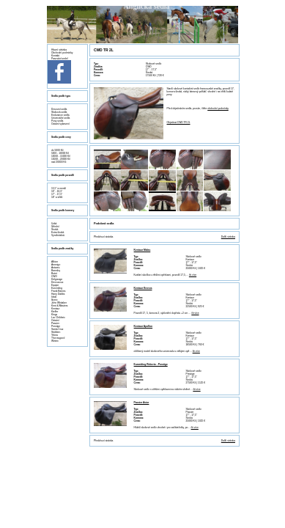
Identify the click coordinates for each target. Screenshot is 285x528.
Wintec (55, 341)
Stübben (55, 332)
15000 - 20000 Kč (60, 159)
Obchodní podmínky (62, 52)
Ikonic (54, 299)
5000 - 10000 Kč (60, 153)
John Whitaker (59, 302)
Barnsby (55, 270)
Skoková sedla (59, 112)
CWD (54, 276)
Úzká (54, 223)
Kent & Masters (59, 305)
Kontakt (55, 55)
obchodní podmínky (218, 108)
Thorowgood (57, 338)
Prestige (55, 326)
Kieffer (54, 311)
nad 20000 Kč (58, 162)
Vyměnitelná (57, 235)
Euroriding (56, 288)
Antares (55, 267)
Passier (55, 323)
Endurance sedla (60, 115)
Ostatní (55, 320)
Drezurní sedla (59, 109)
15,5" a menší (58, 188)
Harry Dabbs (58, 294)
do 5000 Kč (57, 150)
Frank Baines (58, 291)
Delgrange (56, 279)
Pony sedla (57, 121)
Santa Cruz (57, 329)
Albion (54, 261)
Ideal (53, 297)
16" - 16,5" (56, 191)
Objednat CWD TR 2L (178, 122)
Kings (54, 314)
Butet (54, 273)
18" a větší (56, 197)
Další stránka (228, 236)
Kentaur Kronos (143, 288)
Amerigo (55, 264)
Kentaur (55, 308)
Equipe (55, 285)
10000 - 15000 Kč (60, 156)
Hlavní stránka (59, 49)
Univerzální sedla (60, 118)
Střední (55, 226)
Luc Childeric (58, 317)
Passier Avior (141, 402)
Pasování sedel (59, 58)
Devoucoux (57, 282)
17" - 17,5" (56, 194)
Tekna (54, 335)
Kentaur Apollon (143, 326)
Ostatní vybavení (60, 123)
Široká (54, 229)
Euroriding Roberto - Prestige (151, 364)
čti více (192, 275)
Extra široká (57, 232)
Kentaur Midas (142, 250)
